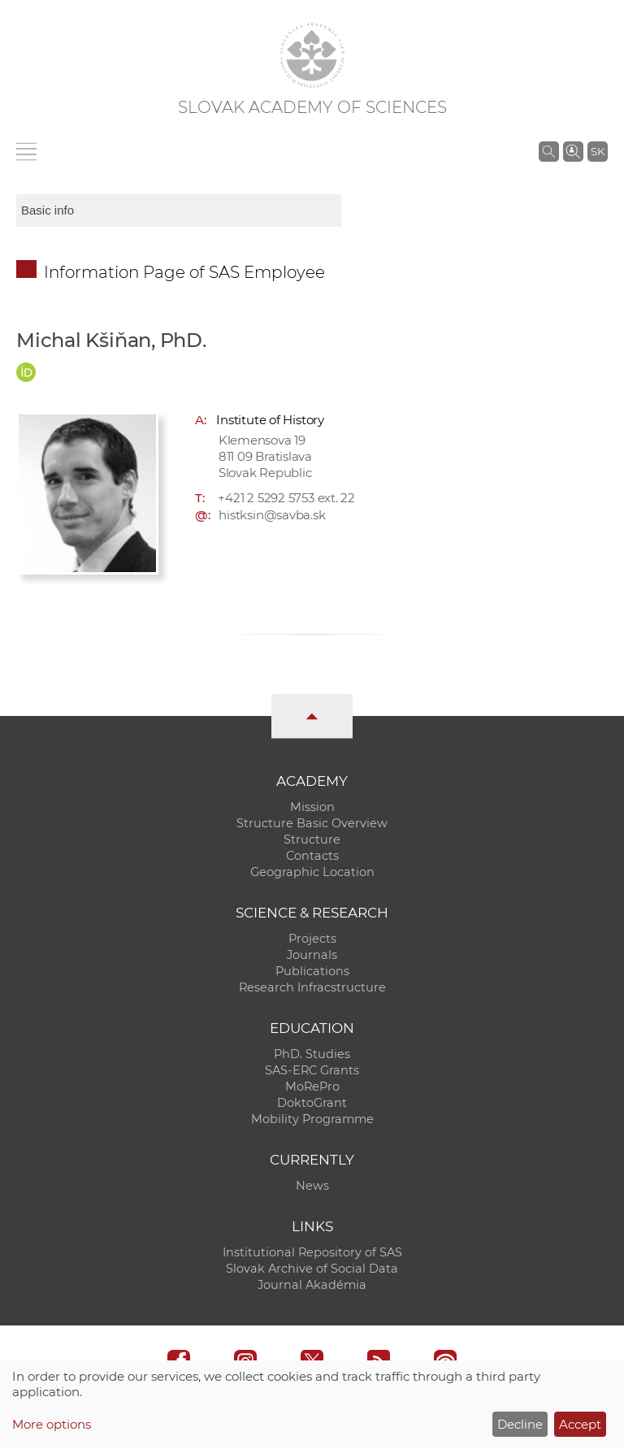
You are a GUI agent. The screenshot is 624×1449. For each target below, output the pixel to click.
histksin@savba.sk (272, 515)
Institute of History (270, 419)
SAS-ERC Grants (312, 1070)
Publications (312, 971)
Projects (312, 938)
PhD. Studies (312, 1054)
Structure (312, 839)
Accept (580, 1424)
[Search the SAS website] (549, 151)
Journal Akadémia (312, 1285)
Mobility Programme (312, 1119)
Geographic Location (312, 872)
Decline (520, 1424)
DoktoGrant (312, 1102)
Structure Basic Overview (312, 823)
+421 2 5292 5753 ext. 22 (286, 497)
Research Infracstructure (312, 987)
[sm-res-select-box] (178, 210)
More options (51, 1424)
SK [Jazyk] (597, 151)
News (312, 1185)
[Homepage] (312, 55)
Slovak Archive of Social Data (312, 1268)
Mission (312, 807)
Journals (312, 955)
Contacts (312, 855)
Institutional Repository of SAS (312, 1252)
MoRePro (312, 1086)
